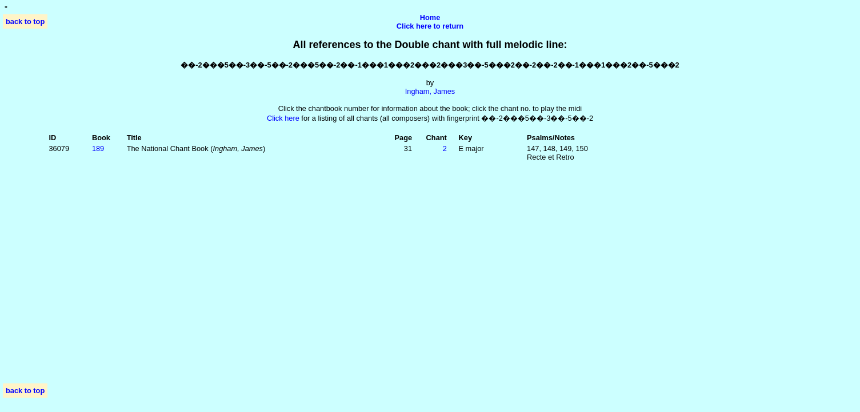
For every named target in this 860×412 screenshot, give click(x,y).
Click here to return (430, 26)
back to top (25, 21)
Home (430, 17)
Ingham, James (430, 91)
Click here (283, 118)
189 (98, 148)
